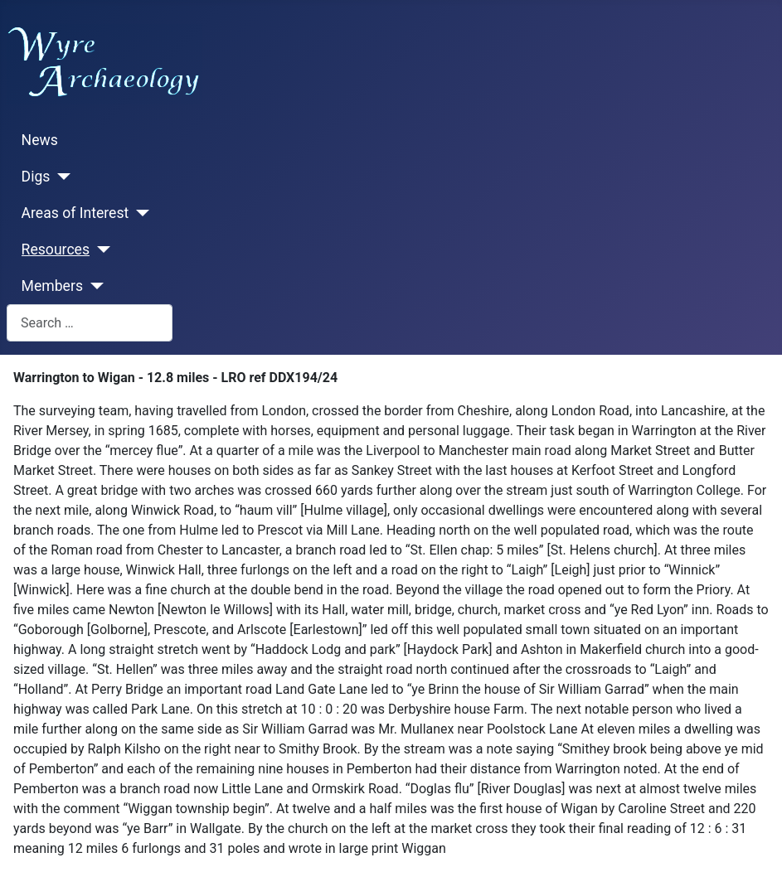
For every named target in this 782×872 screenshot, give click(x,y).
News (40, 140)
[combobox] (89, 323)
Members (52, 286)
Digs (36, 176)
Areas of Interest (75, 213)
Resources (56, 249)
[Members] (93, 286)
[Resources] (100, 249)
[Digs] (60, 176)
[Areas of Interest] (139, 213)
